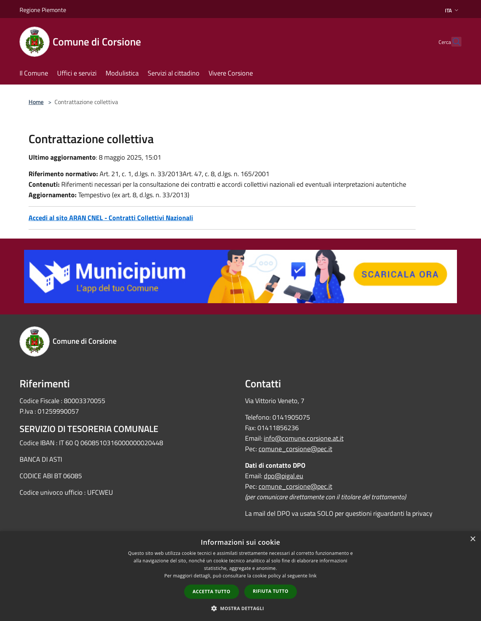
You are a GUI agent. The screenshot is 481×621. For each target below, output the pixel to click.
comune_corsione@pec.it (295, 449)
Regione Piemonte (43, 9)
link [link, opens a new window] (313, 576)
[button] (240, 608)
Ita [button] (452, 10)
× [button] (472, 539)
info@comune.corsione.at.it (303, 438)
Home (36, 101)
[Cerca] (452, 42)
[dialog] (240, 576)
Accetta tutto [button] (211, 591)
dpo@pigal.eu (283, 476)
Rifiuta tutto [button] (271, 591)
